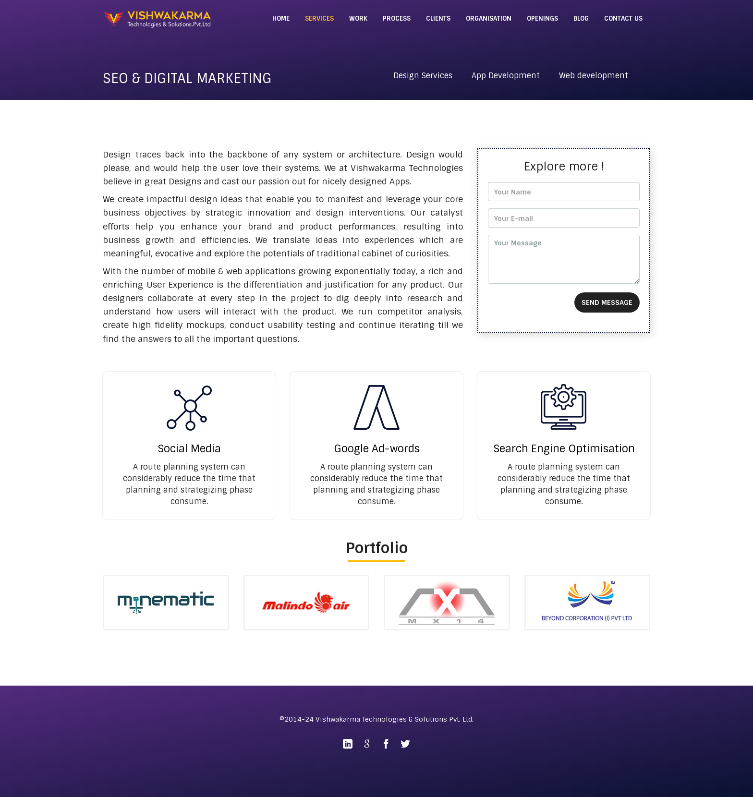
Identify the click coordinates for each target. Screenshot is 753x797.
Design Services (422, 76)
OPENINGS (542, 18)
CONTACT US (623, 18)
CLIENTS (438, 18)
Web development (593, 76)
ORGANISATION (488, 18)
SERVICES (319, 18)
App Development (506, 76)
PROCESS (397, 18)
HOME (281, 18)
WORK (358, 18)
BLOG (581, 18)
